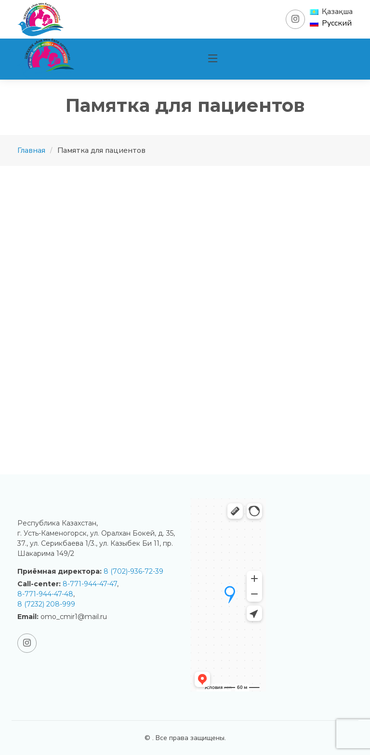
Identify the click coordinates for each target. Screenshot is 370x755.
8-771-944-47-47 (90, 584)
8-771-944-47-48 (45, 594)
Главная (31, 150)
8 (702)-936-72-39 (133, 571)
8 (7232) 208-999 (46, 604)
